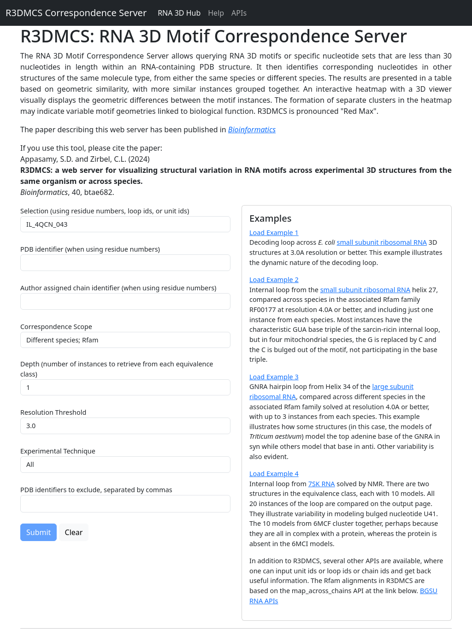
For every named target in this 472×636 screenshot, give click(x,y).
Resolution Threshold (53, 412)
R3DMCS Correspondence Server (76, 12)
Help (216, 13)
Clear (74, 532)
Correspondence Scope (56, 326)
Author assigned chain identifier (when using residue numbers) (118, 287)
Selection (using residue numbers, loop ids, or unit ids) (104, 210)
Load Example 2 (274, 279)
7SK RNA (321, 483)
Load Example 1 (274, 232)
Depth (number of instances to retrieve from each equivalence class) (116, 368)
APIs (239, 13)
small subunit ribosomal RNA (382, 242)
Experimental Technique (57, 451)
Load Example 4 (274, 473)
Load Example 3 (274, 376)
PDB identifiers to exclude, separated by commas (96, 489)
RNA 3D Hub (179, 13)
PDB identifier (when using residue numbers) (90, 249)
